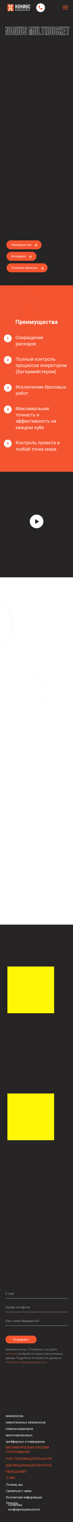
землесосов (14, 1416)
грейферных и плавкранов (25, 1442)
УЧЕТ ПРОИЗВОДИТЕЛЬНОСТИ (29, 1459)
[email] (36, 1294)
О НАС (10, 1478)
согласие (11, 1353)
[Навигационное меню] (65, 8)
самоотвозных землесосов (26, 1422)
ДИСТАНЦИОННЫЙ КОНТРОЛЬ (29, 1465)
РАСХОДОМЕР (16, 1472)
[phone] (36, 1307)
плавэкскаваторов (19, 1429)
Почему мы (14, 1485)
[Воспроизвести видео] (36, 521)
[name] (36, 1321)
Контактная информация (24, 1497)
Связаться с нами (18, 1491)
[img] (30, 1116)
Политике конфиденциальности (26, 1362)
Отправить (21, 1339)
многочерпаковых (19, 1435)
